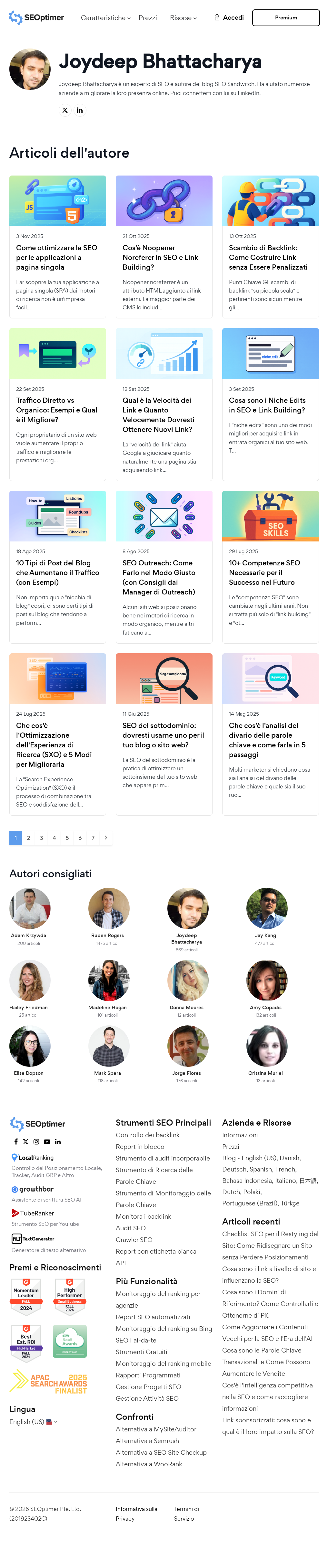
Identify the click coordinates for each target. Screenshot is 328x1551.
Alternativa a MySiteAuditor (156, 1429)
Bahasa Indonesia (247, 1180)
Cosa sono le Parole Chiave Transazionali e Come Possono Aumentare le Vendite (266, 1362)
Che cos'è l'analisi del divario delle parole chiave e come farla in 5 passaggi (267, 740)
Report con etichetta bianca (156, 1251)
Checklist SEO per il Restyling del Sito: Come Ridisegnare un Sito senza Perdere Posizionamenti (270, 1245)
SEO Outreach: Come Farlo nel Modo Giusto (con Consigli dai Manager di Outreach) (159, 577)
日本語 (308, 1180)
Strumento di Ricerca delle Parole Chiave (154, 1176)
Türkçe (290, 1203)
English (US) (259, 1158)
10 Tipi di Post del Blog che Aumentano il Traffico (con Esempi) (57, 572)
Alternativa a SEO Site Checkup (161, 1452)
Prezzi (148, 17)
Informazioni (240, 1135)
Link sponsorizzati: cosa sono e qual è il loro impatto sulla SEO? (268, 1426)
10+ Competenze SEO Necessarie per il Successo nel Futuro (264, 572)
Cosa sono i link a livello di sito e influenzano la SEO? (269, 1275)
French (285, 1169)
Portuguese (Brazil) (249, 1203)
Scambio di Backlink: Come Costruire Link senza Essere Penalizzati (268, 257)
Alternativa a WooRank (149, 1464)
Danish (289, 1158)
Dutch (231, 1192)
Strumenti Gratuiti (141, 1352)
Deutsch (234, 1169)
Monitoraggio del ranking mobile (163, 1363)
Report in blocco (140, 1146)
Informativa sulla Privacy (136, 1514)
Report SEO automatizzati (153, 1317)
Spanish (261, 1169)
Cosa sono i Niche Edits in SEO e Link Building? (267, 405)
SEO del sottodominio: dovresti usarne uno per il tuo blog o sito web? (164, 735)
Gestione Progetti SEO (148, 1387)
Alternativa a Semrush (147, 1441)
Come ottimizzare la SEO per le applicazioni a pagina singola (56, 257)
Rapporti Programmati (148, 1375)
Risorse (181, 17)
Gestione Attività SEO (147, 1398)
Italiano (285, 1180)
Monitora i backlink (143, 1216)
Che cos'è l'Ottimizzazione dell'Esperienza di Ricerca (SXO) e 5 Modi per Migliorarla (54, 745)
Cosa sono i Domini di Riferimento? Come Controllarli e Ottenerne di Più (270, 1304)
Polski (251, 1192)
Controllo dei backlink (148, 1135)
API (121, 1263)
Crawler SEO (134, 1239)
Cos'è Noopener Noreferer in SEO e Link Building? (160, 257)
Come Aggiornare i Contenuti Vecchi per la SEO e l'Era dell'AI (267, 1333)
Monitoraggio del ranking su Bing (164, 1328)
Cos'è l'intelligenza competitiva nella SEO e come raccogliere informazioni (267, 1397)
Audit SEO (131, 1228)
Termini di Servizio (186, 1514)
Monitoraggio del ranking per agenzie (158, 1299)
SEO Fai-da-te (136, 1340)
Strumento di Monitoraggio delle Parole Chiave (163, 1199)
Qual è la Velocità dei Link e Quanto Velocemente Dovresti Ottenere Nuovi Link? (158, 415)
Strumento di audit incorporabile (163, 1158)
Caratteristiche (103, 17)
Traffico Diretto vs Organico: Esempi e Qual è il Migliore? (56, 410)
